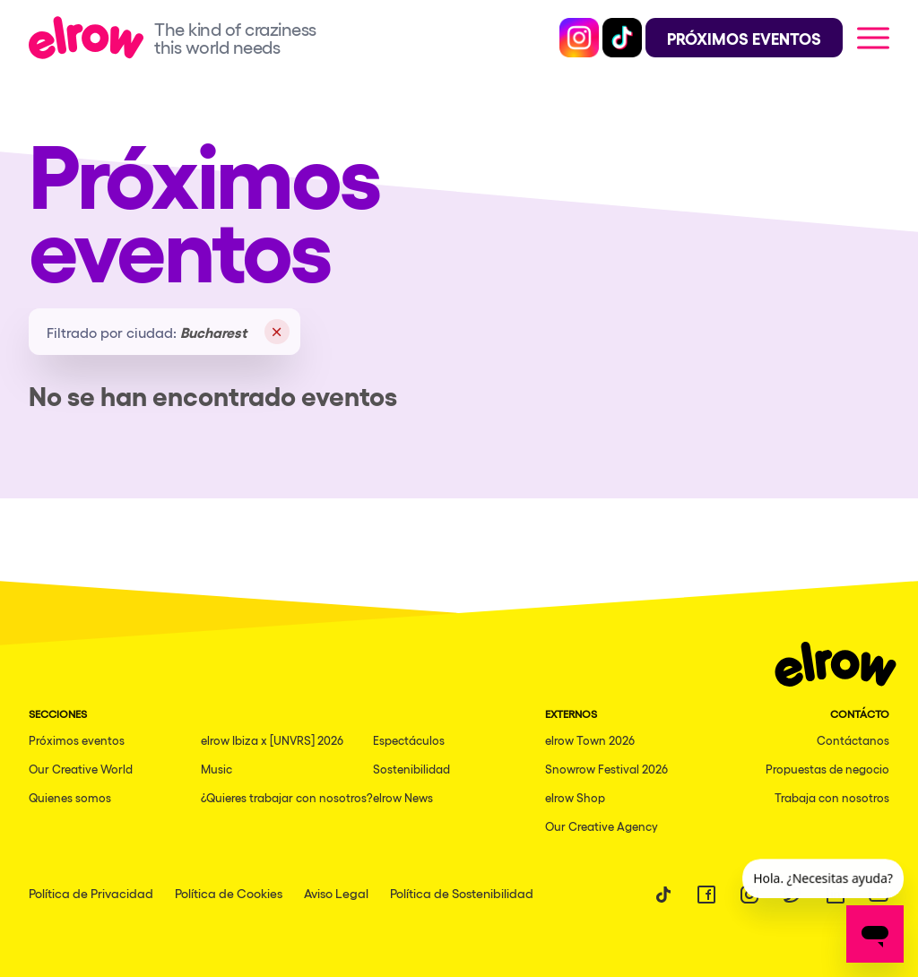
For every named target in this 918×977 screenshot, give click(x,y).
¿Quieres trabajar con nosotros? (287, 797)
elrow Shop (575, 797)
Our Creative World (81, 768)
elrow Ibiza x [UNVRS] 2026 (272, 740)
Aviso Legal (336, 893)
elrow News (403, 797)
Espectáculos (409, 740)
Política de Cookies (228, 893)
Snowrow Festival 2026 (606, 768)
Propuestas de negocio (827, 768)
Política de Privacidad (91, 893)
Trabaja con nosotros (832, 797)
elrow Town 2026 (590, 740)
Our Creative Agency (601, 826)
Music (216, 768)
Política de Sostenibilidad (461, 893)
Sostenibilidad (411, 768)
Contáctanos (853, 740)
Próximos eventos (77, 740)
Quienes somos (70, 797)
